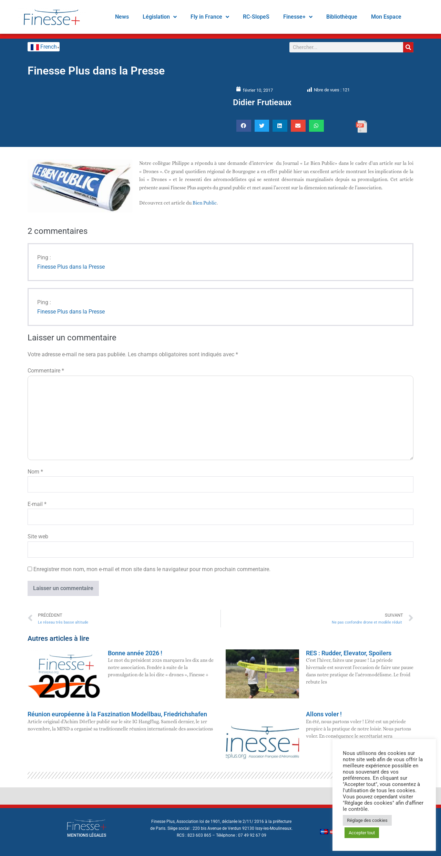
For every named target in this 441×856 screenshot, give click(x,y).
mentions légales (86, 835)
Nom (35, 471)
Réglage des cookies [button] (367, 820)
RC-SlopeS (256, 16)
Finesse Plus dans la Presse (71, 266)
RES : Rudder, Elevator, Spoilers (348, 653)
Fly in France (210, 17)
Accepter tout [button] (362, 832)
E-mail (37, 504)
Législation (160, 17)
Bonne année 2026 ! (135, 653)
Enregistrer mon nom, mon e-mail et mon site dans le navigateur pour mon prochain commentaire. (151, 569)
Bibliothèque (341, 16)
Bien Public (205, 203)
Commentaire (46, 370)
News (122, 16)
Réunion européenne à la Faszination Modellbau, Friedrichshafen (117, 714)
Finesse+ (297, 17)
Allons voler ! (324, 714)
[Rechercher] (408, 47)
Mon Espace (386, 16)
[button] (243, 126)
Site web (38, 536)
